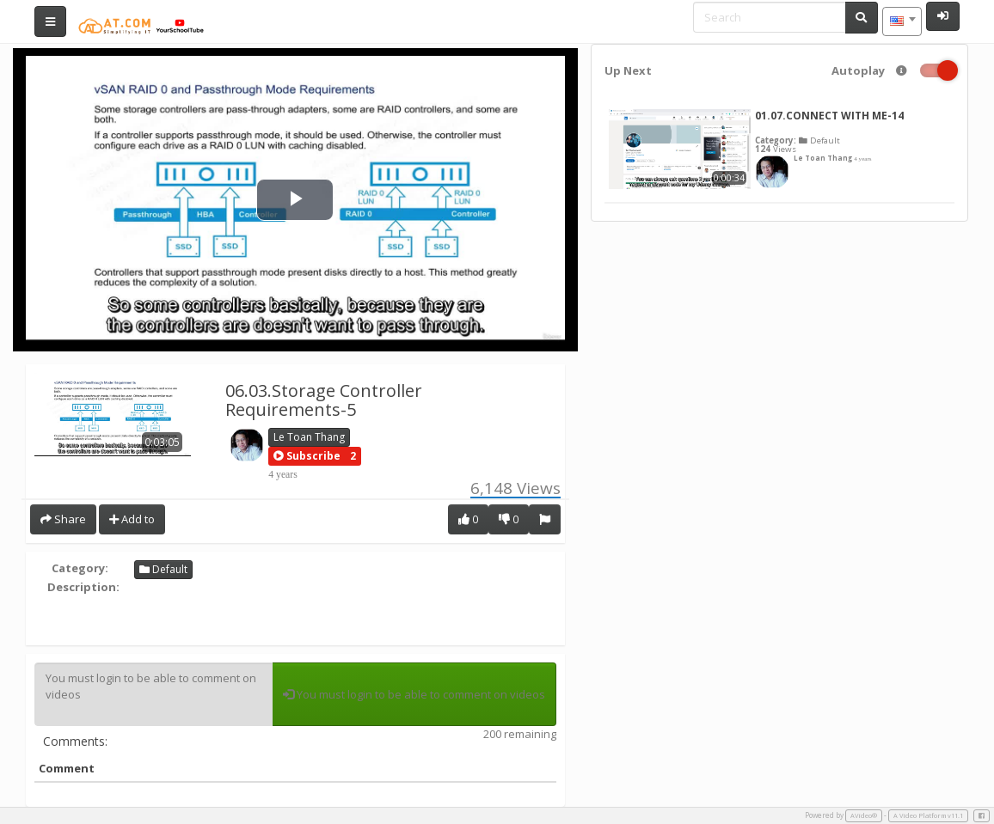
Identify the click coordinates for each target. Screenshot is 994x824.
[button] (307, 456)
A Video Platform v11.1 (928, 815)
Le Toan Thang (309, 437)
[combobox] (902, 21)
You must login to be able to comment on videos (153, 694)
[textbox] (902, 21)
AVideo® (863, 815)
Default (163, 569)
